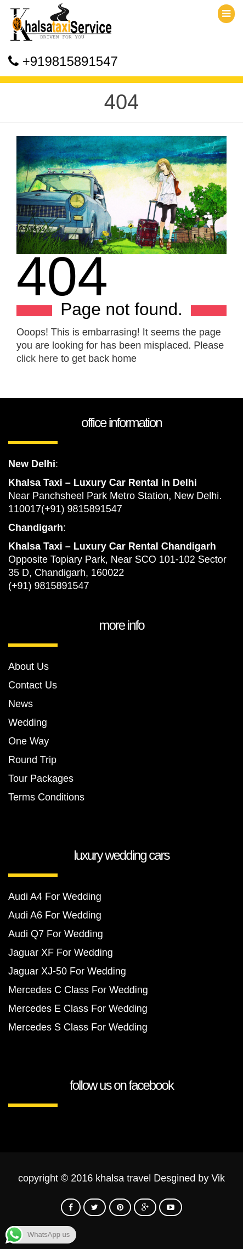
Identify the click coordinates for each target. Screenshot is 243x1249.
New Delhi (31, 463)
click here (37, 358)
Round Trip (32, 759)
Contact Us (32, 685)
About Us (28, 666)
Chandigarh (35, 527)
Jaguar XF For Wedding (60, 952)
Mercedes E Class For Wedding (78, 1008)
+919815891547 (70, 61)
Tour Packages (41, 778)
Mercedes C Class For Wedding (78, 989)
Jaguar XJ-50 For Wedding (67, 971)
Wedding (27, 722)
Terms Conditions (46, 797)
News (20, 703)
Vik (218, 1178)
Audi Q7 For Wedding (55, 933)
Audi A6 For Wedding (54, 915)
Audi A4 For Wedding (54, 896)
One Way (28, 741)
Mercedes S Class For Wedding (78, 1027)
